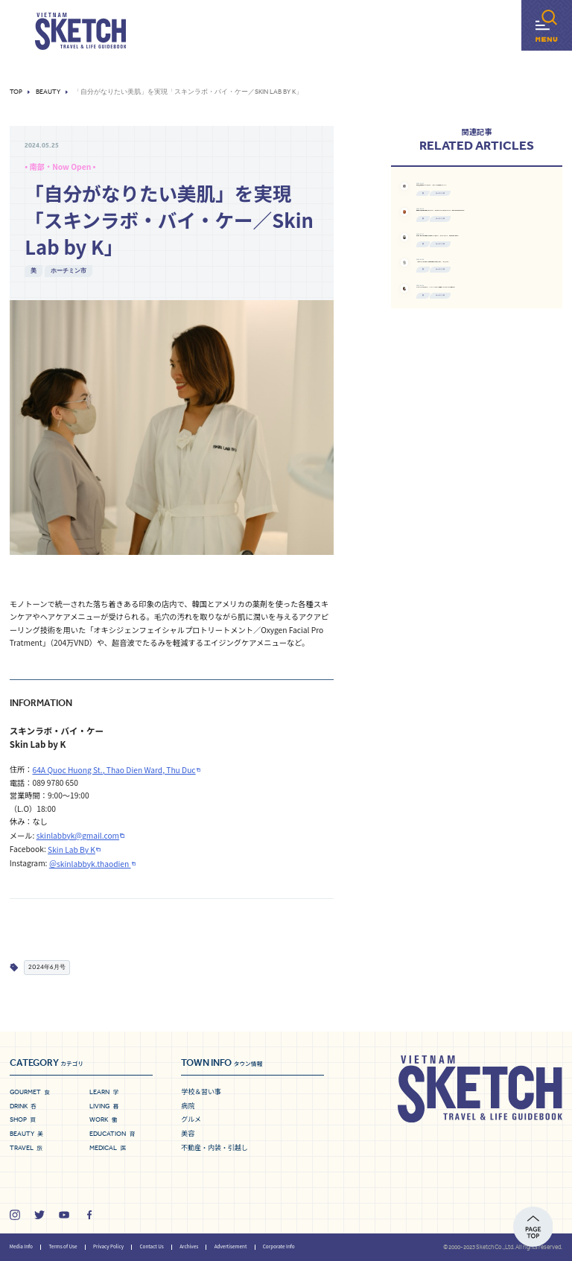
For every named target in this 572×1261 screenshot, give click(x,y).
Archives (188, 1246)
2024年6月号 (47, 967)
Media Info (21, 1246)
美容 (187, 1133)
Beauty (48, 92)
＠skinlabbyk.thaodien (90, 863)
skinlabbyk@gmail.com (77, 835)
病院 (187, 1106)
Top (16, 92)
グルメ (191, 1119)
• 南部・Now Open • (60, 166)
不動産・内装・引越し (214, 1147)
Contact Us (151, 1246)
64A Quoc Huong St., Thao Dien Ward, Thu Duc (114, 769)
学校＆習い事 (201, 1091)
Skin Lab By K (71, 849)
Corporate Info (279, 1246)
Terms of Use (62, 1246)
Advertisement (230, 1246)
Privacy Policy (108, 1246)
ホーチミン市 (68, 270)
